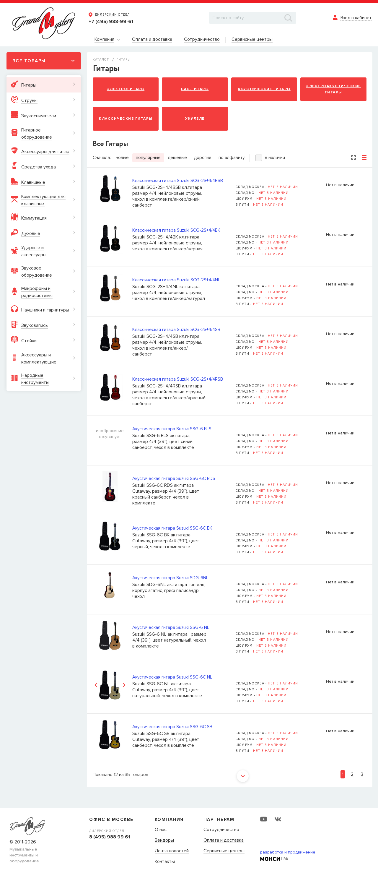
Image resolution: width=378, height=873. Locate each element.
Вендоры (164, 840)
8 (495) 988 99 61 (109, 837)
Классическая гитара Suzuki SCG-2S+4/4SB (176, 329)
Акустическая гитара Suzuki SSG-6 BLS (171, 428)
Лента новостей (172, 851)
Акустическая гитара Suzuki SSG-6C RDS (173, 478)
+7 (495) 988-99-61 (111, 22)
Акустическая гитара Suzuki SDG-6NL (170, 577)
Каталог (101, 59)
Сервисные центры (224, 851)
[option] (110, 685)
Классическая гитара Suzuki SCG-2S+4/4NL (176, 280)
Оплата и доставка (223, 840)
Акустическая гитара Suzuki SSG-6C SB (172, 726)
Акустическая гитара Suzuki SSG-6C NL (172, 677)
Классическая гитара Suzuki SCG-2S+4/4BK (176, 230)
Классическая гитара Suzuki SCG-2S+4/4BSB (177, 180)
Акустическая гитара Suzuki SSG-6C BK (172, 528)
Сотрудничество (221, 829)
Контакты (165, 861)
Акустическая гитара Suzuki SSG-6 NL (170, 627)
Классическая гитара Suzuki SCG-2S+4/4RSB (177, 379)
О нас (161, 829)
